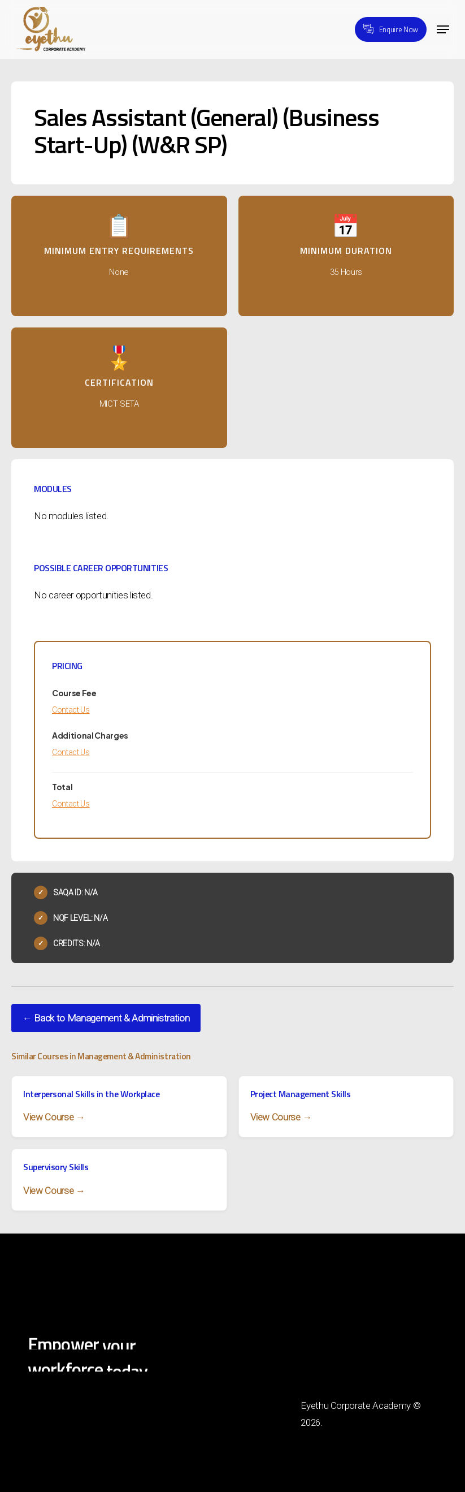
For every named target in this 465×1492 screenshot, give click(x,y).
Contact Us (71, 709)
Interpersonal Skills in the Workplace (91, 1094)
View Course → (54, 1117)
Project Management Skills (300, 1094)
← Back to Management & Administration (106, 1018)
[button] (443, 29)
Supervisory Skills (55, 1167)
